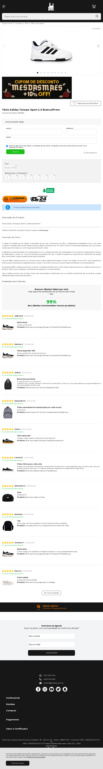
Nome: (9, 128)
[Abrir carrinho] (96, 6)
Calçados (18, 23)
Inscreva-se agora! (51, 625)
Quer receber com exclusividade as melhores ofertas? (51, 628)
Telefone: (70, 128)
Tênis (27, 23)
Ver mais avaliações (51, 593)
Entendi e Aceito (17, 763)
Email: (8, 137)
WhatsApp (43, 230)
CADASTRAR (51, 653)
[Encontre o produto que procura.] (97, 16)
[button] (37, 72)
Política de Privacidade (36, 757)
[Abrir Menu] (4, 6)
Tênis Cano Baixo (37, 23)
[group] (51, 607)
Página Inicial (7, 23)
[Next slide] (98, 46)
